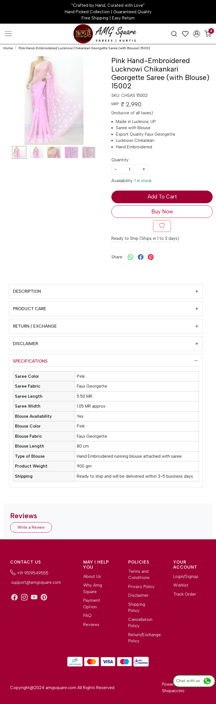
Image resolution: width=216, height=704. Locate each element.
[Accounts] (196, 33)
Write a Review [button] (31, 527)
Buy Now (162, 211)
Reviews (91, 624)
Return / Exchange (35, 326)
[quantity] (129, 169)
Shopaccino (173, 690)
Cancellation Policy (140, 623)
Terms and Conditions (139, 574)
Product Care (29, 308)
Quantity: (120, 159)
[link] (174, 33)
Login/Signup (185, 576)
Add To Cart (162, 196)
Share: (117, 257)
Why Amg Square (92, 588)
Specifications (30, 361)
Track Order (184, 594)
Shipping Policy (136, 607)
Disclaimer (25, 343)
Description (27, 291)
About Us (92, 576)
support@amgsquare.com (35, 582)
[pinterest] (151, 257)
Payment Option (91, 603)
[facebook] (141, 257)
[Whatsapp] (130, 257)
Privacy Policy (141, 586)
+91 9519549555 (29, 572)
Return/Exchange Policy (141, 638)
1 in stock (143, 180)
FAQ (87, 615)
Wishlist (180, 585)
